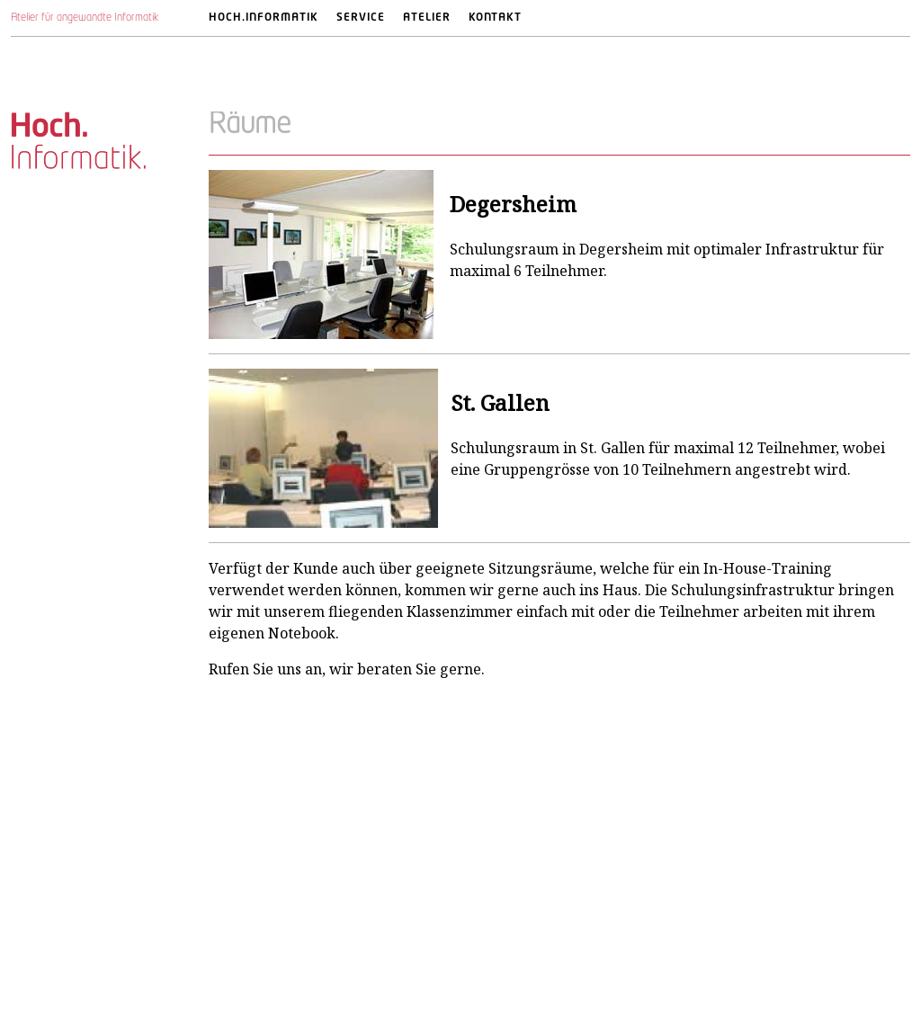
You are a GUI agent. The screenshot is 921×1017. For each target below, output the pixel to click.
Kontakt (495, 18)
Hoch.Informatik (263, 18)
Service (360, 18)
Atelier (427, 18)
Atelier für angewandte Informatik (84, 18)
